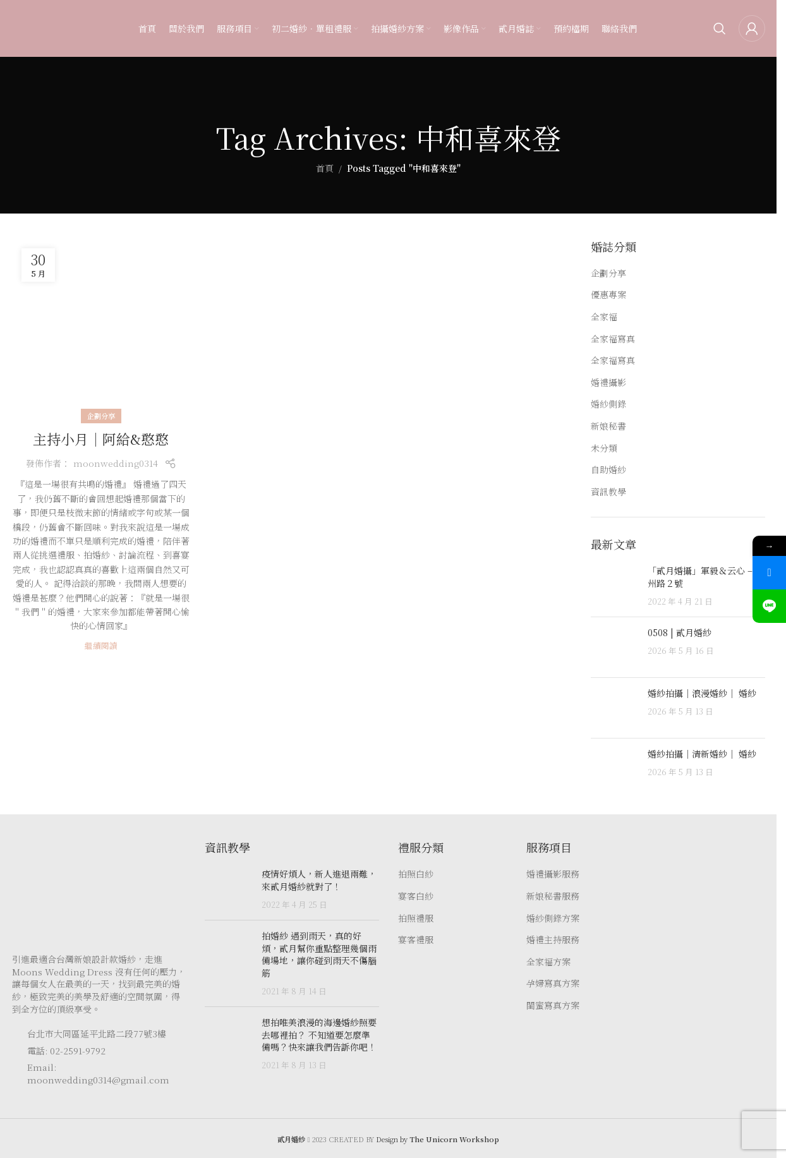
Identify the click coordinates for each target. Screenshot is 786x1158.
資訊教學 (608, 492)
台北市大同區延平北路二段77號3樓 (96, 1033)
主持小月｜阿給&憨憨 (101, 439)
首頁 (325, 168)
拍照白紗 (415, 874)
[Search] (719, 28)
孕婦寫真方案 (552, 983)
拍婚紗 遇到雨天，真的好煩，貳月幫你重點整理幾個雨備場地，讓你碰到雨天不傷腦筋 (319, 954)
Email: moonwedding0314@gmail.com (98, 1073)
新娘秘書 (608, 426)
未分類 (604, 448)
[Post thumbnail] (614, 586)
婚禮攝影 (608, 383)
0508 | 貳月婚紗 (679, 632)
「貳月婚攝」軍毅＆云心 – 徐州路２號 (706, 576)
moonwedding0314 (115, 463)
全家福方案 (548, 962)
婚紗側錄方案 (552, 918)
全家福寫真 (613, 339)
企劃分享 (101, 416)
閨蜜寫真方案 (552, 1005)
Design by (437, 1139)
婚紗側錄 (608, 404)
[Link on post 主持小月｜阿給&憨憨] (101, 328)
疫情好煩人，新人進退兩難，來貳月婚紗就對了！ (319, 880)
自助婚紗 (608, 470)
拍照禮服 (415, 918)
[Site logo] (37, 27)
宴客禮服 (415, 940)
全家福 (604, 317)
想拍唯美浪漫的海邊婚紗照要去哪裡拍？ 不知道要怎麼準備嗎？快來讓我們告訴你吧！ (319, 1034)
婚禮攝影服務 (552, 874)
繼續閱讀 (101, 645)
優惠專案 (608, 295)
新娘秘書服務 (552, 896)
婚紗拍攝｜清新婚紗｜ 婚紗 (702, 753)
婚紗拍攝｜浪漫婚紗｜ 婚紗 (702, 693)
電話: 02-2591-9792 (66, 1050)
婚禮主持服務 (552, 940)
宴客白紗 (415, 896)
